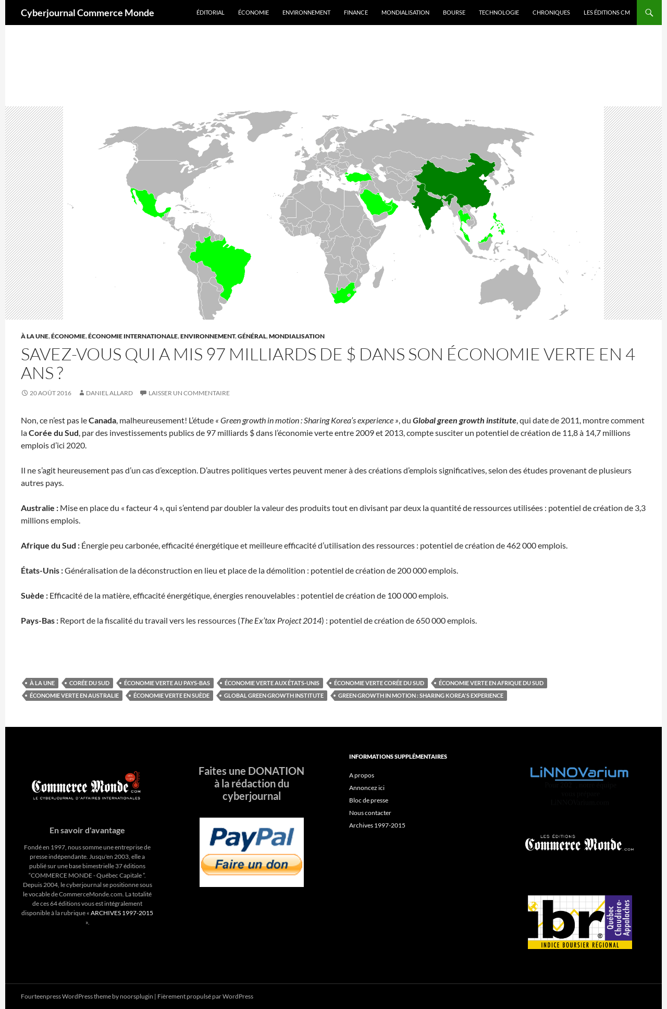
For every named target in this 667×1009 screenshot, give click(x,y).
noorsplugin (136, 996)
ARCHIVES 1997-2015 (122, 913)
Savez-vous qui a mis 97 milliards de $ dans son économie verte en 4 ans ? (328, 363)
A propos (361, 775)
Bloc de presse (368, 800)
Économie (253, 12)
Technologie (499, 12)
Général (252, 336)
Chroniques (551, 12)
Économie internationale (133, 336)
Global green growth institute (274, 695)
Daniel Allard (109, 393)
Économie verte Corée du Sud (379, 682)
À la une (34, 336)
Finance (356, 12)
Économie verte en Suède (171, 695)
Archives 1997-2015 (377, 825)
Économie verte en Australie (74, 695)
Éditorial (210, 12)
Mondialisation (405, 12)
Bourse (454, 12)
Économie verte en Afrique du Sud (491, 682)
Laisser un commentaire (189, 393)
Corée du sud (89, 682)
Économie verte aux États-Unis (272, 682)
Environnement (306, 12)
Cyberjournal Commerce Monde (87, 12)
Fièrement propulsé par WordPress (205, 996)
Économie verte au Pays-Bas (167, 682)
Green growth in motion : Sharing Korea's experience (420, 695)
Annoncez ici (367, 788)
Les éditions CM (607, 12)
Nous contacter (370, 813)
